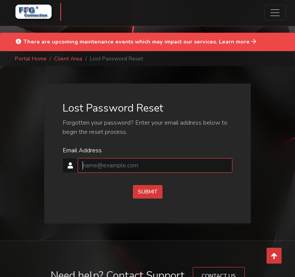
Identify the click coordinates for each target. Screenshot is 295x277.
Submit (147, 191)
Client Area (68, 58)
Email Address (82, 150)
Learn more (237, 41)
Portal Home (30, 58)
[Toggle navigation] (275, 12)
